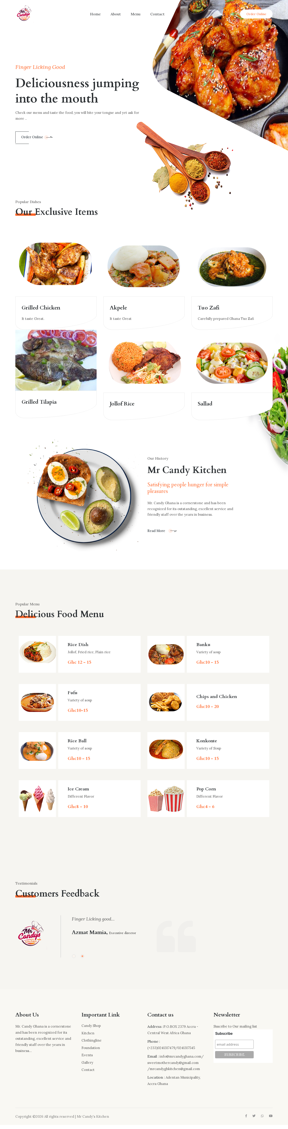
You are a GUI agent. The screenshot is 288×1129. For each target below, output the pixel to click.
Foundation (90, 1052)
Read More (162, 535)
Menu (135, 14)
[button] (74, 960)
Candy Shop (91, 1030)
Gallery (87, 1066)
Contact (157, 14)
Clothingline (91, 1044)
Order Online (256, 14)
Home (95, 14)
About (116, 14)
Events (87, 1059)
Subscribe (223, 1038)
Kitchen (87, 1037)
